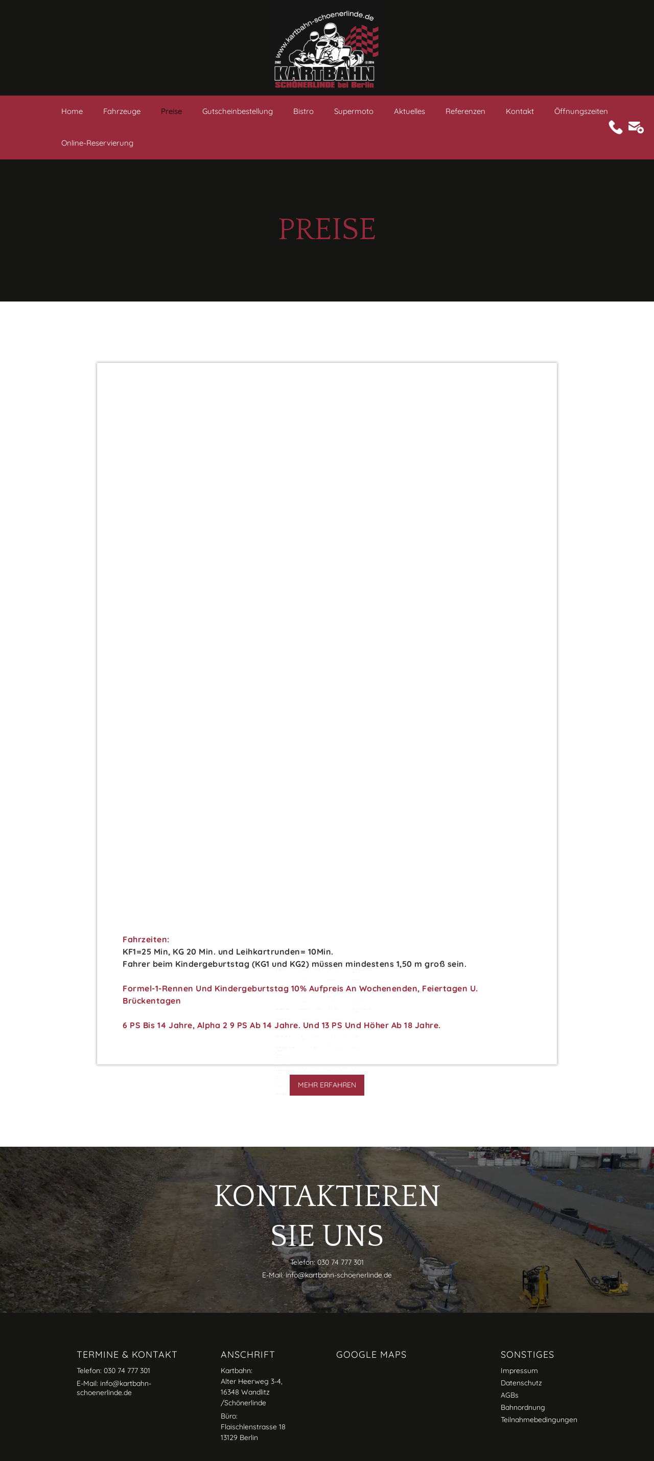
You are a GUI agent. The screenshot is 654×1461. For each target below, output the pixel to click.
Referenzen (465, 111)
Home (72, 111)
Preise (171, 111)
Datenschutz (521, 1382)
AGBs (510, 1395)
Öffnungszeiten (581, 111)
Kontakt (520, 111)
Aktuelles (409, 111)
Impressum (519, 1370)
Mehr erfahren (327, 1084)
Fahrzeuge (122, 111)
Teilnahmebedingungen (539, 1419)
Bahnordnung (523, 1407)
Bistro (303, 111)
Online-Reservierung (97, 143)
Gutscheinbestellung (237, 111)
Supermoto (353, 111)
